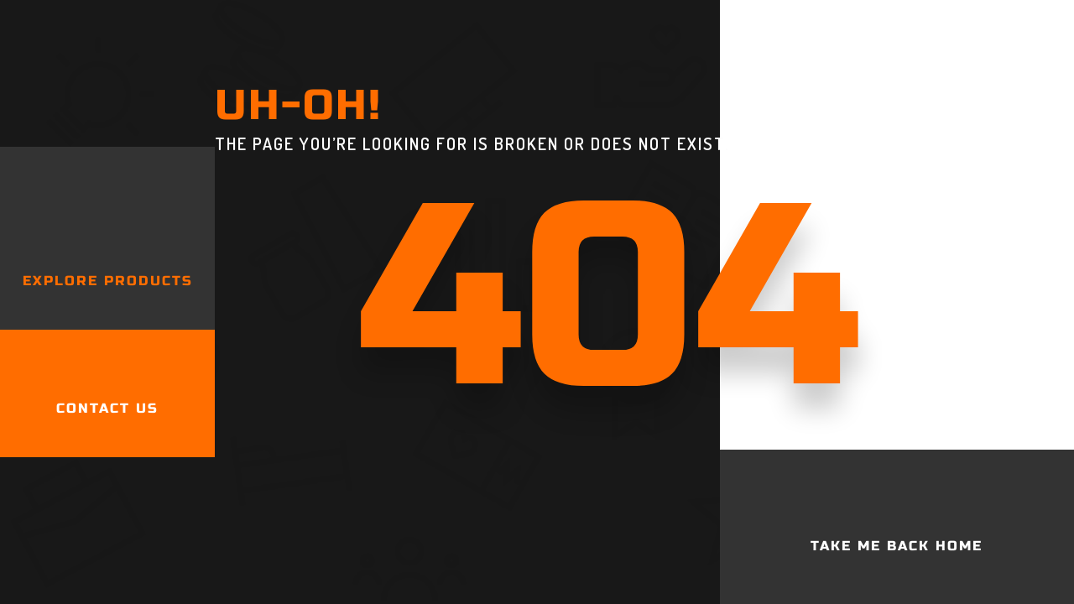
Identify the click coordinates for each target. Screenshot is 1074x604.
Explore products (108, 281)
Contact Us (107, 408)
